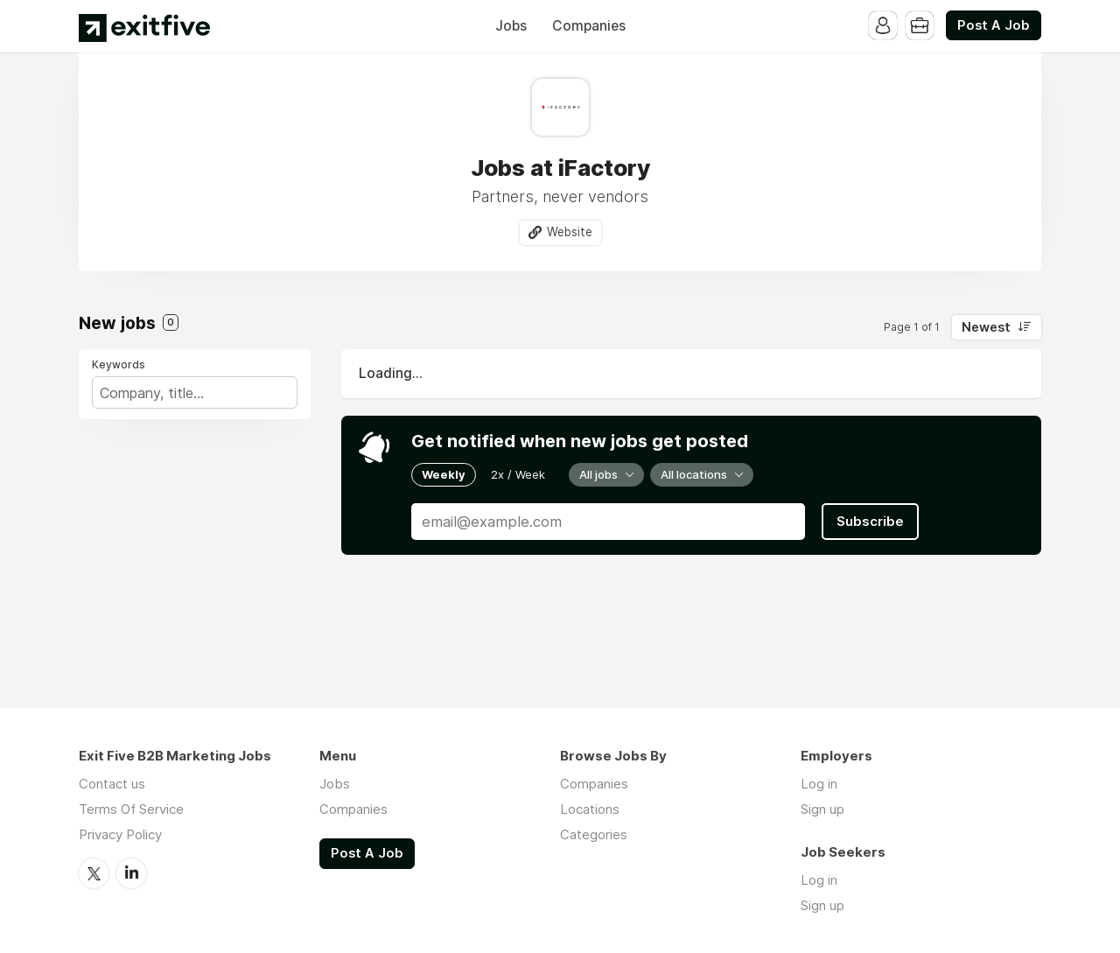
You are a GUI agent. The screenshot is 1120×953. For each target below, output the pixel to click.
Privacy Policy (120, 834)
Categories (593, 834)
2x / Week (518, 474)
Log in (819, 783)
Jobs (511, 26)
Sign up (822, 809)
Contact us (112, 783)
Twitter (93, 873)
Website (569, 232)
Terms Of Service (131, 809)
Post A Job (993, 25)
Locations (590, 809)
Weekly (444, 474)
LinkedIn (131, 873)
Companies (589, 26)
